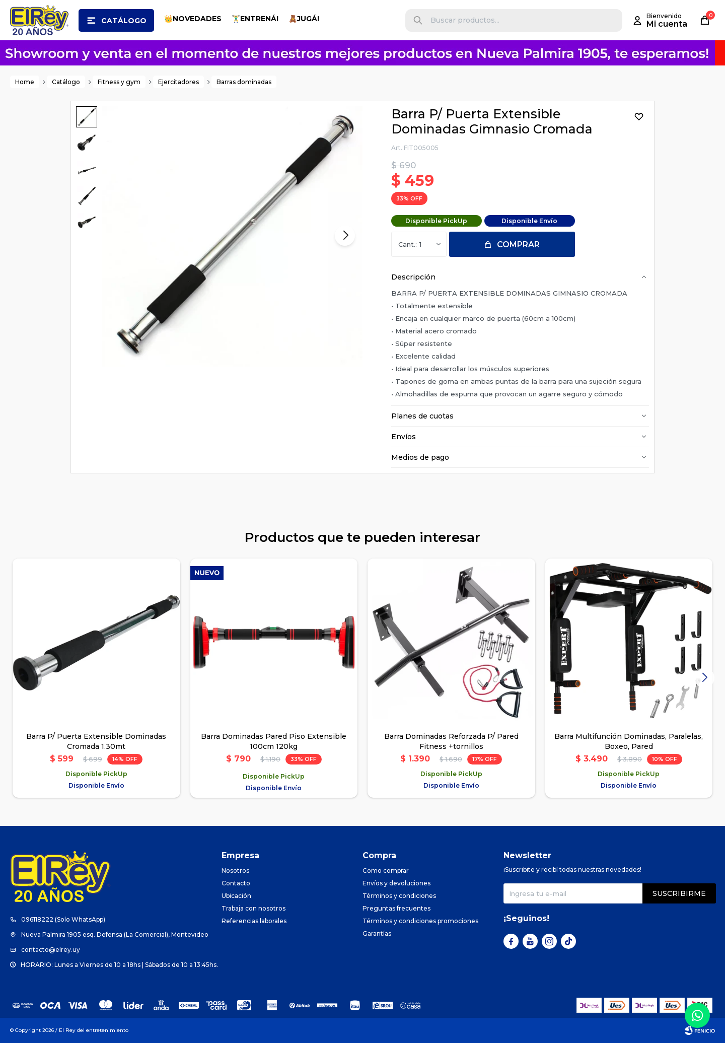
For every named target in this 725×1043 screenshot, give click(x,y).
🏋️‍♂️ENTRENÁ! (255, 18)
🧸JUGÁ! (303, 18)
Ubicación (236, 895)
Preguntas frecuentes (396, 908)
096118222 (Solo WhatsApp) (63, 919)
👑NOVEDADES (193, 18)
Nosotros (235, 870)
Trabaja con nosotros (253, 908)
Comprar (518, 244)
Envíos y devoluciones (396, 883)
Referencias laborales (254, 921)
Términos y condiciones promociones (420, 921)
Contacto (236, 883)
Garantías (376, 933)
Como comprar (385, 870)
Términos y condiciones (399, 895)
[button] (417, 20)
